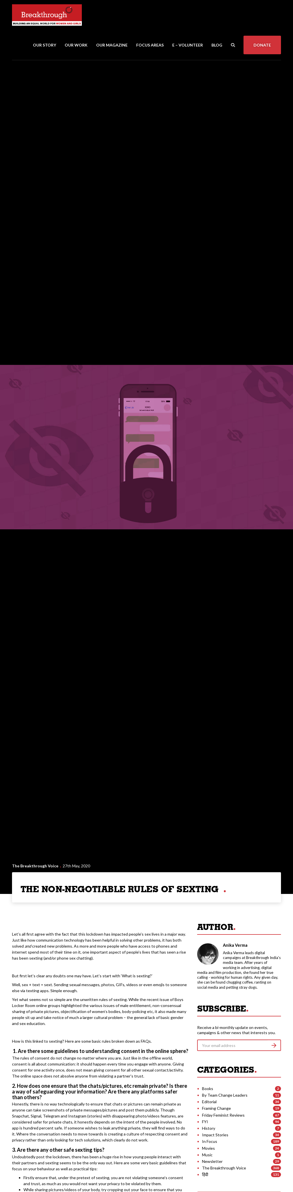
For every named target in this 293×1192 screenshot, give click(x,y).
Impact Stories (215, 1134)
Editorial (209, 1101)
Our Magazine (112, 45)
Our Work (76, 45)
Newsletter (212, 1161)
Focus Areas (150, 45)
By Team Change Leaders (225, 1095)
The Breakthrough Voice (35, 865)
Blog (216, 45)
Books (207, 1088)
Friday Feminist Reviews (223, 1115)
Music (207, 1154)
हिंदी (205, 1174)
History (208, 1128)
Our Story (44, 45)
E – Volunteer (187, 45)
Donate (262, 45)
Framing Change (216, 1108)
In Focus (209, 1141)
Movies (208, 1148)
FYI (205, 1121)
